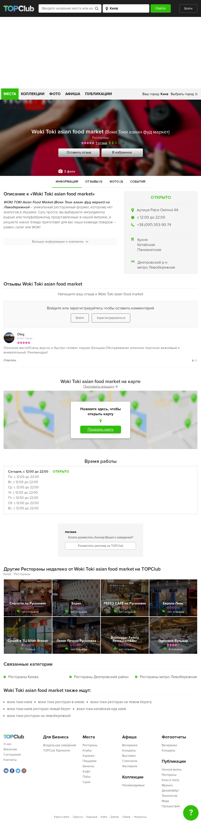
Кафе (86, 771)
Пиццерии (89, 761)
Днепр (115, 817)
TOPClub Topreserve (56, 750)
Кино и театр (170, 780)
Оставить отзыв (79, 152)
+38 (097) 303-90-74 (154, 224)
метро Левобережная (156, 267)
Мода (165, 801)
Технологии (169, 796)
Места (10, 94)
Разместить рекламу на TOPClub (100, 546)
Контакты (10, 760)
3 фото (69, 171)
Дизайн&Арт (170, 790)
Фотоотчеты (174, 737)
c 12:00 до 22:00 (151, 217)
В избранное (122, 152)
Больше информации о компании (60, 242)
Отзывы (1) (93, 182)
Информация (67, 182)
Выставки (129, 756)
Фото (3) (116, 182)
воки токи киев (19, 702)
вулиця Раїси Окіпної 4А (157, 210)
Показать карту (101, 429)
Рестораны (100, 138)
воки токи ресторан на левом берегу (121, 702)
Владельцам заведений (59, 745)
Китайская (146, 244)
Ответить (10, 360)
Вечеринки (129, 745)
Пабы (86, 777)
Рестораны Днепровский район (101, 677)
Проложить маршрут (100, 386)
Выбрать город (182, 94)
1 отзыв (101, 143)
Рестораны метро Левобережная (168, 677)
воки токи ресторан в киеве (61, 702)
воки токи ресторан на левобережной (38, 716)
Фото (54, 94)
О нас (7, 744)
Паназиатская (149, 249)
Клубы (87, 750)
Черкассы (140, 817)
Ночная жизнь (172, 770)
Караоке (89, 756)
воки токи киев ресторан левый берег (39, 709)
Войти (188, 8)
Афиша (72, 94)
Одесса (78, 817)
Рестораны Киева (23, 677)
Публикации (98, 94)
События (137, 182)
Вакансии (10, 749)
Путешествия (171, 806)
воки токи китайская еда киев (101, 709)
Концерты (129, 750)
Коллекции (33, 94)
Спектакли (129, 761)
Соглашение (12, 755)
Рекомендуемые (133, 785)
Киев (104, 817)
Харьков (91, 817)
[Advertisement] (100, 52)
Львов (126, 817)
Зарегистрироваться (111, 318)
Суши (86, 782)
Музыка (167, 785)
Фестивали (129, 766)
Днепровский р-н (152, 262)
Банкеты (88, 766)
